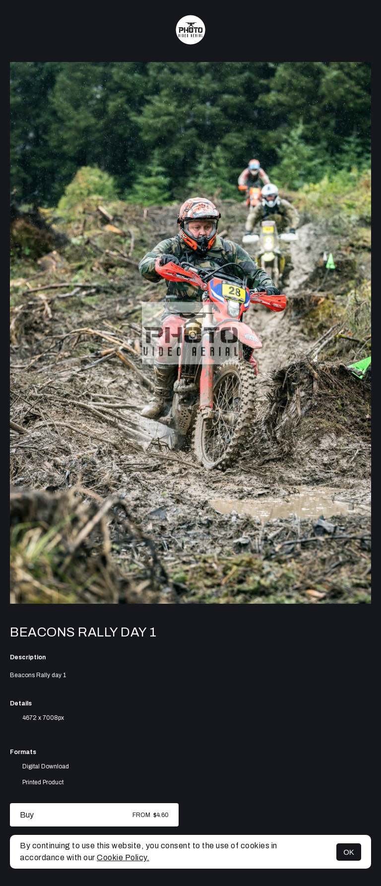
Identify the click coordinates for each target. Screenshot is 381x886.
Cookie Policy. (123, 857)
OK (348, 852)
